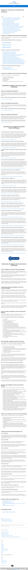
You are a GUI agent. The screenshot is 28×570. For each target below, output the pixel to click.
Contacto (2, 546)
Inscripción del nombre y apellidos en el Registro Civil (10, 57)
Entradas (2, 544)
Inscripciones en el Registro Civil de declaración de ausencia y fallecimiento (14, 63)
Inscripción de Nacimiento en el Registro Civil (9, 51)
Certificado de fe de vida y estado (8, 67)
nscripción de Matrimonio (13, 147)
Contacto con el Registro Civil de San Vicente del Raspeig (12, 18)
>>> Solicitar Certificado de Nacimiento (6, 99)
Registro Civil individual (6, 501)
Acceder (2, 559)
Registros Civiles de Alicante (6, 518)
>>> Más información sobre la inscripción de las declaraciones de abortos (11, 176)
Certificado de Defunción (6, 47)
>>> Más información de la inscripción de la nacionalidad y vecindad (11, 201)
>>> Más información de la (5, 147)
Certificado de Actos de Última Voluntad (7, 535)
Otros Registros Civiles (7, 33)
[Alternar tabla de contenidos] (23, 16)
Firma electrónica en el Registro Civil (8, 502)
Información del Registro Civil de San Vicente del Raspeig (10, 24)
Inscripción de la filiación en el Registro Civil (9, 56)
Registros (2, 545)
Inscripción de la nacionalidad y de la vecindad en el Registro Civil (12, 60)
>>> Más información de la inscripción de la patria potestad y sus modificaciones (12, 235)
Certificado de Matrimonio (6, 44)
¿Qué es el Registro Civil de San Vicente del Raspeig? (11, 25)
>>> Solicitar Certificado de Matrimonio (6, 110)
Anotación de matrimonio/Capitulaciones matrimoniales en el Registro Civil (14, 54)
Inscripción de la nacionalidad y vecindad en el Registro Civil (11, 58)
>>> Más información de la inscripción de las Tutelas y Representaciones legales (12, 208)
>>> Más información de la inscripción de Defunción (8, 157)
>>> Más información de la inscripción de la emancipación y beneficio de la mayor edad (13, 225)
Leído (18, 569)
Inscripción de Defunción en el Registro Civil (9, 53)
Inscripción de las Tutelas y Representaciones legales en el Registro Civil (13, 59)
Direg (14, 2)
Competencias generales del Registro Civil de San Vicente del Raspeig (14, 26)
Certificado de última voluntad (7, 68)
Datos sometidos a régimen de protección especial (11, 28)
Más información (14, 569)
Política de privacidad (4, 550)
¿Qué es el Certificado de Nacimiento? (9, 20)
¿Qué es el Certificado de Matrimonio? (9, 21)
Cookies (2, 551)
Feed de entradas (3, 560)
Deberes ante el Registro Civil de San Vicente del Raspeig (12, 30)
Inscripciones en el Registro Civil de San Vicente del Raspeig (10, 23)
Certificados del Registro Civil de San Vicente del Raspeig (10, 19)
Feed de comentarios (4, 561)
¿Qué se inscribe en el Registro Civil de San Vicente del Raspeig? (13, 27)
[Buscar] (12, 566)
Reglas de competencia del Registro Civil (9, 505)
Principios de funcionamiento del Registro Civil (10, 31)
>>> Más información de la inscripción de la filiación (8, 185)
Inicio (2, 542)
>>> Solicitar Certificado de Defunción (6, 122)
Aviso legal (2, 547)
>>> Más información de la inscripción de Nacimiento (8, 139)
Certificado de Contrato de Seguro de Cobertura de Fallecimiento (10, 536)
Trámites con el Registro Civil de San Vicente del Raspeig (12, 17)
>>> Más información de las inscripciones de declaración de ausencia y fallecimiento (13, 253)
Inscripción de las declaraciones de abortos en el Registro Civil (12, 55)
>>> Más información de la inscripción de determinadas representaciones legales (13, 244)
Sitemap (2, 552)
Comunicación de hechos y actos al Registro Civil (10, 69)
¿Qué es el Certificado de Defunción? (9, 22)
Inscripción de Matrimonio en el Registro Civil (9, 52)
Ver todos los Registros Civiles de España (8, 511)
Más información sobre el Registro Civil (9, 32)
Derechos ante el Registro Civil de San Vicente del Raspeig (12, 29)
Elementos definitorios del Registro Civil (8, 500)
